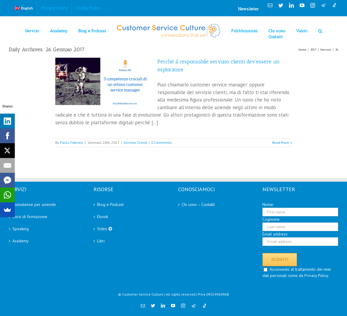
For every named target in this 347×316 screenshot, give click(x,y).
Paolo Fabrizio (71, 142)
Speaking (20, 228)
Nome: (268, 204)
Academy (20, 241)
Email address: (275, 234)
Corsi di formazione (29, 216)
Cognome (271, 219)
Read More (280, 142)
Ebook (102, 216)
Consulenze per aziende (34, 204)
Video (104, 228)
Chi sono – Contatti (198, 204)
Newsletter (248, 9)
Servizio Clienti (135, 142)
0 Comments (161, 142)
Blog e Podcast (110, 204)
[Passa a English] (24, 8)
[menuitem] (24, 8)
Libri (101, 241)
